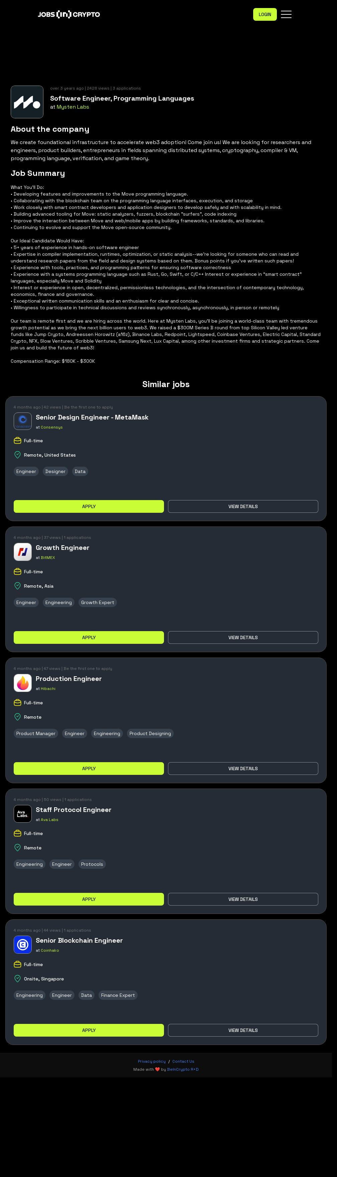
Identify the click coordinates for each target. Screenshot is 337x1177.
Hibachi (48, 688)
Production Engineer (69, 678)
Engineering (58, 602)
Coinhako (50, 950)
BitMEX (48, 557)
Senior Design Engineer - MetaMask (92, 417)
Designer (55, 471)
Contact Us (183, 1061)
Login (265, 14)
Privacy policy (152, 1061)
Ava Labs (49, 819)
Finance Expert (118, 995)
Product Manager (35, 733)
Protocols (92, 864)
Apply (89, 506)
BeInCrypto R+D (183, 1069)
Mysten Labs (73, 106)
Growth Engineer (63, 547)
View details (243, 506)
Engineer (26, 471)
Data (80, 471)
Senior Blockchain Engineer (79, 940)
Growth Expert (97, 602)
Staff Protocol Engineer (74, 809)
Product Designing (150, 733)
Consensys (52, 427)
